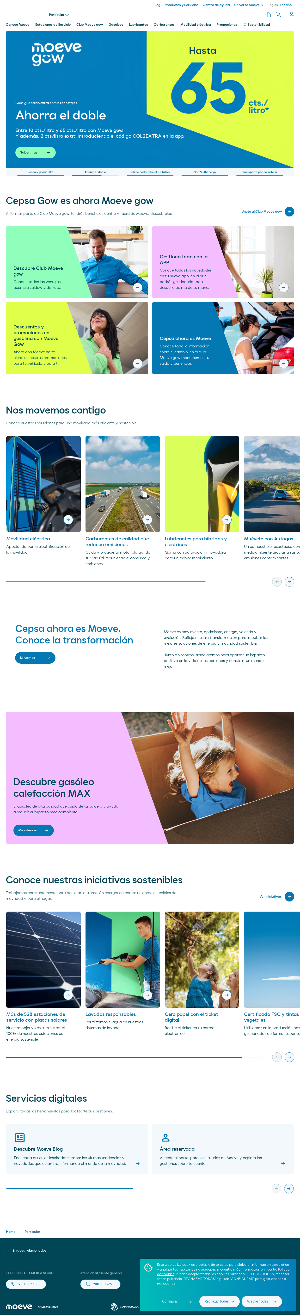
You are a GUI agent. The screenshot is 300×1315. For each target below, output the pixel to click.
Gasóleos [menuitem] (116, 24)
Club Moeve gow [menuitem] (89, 24)
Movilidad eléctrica (28, 539)
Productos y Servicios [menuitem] (181, 5)
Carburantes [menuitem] (164, 24)
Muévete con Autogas (268, 539)
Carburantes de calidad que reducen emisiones (117, 542)
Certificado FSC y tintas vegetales (271, 1017)
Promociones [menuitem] (227, 24)
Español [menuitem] (286, 5)
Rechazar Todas (216, 1301)
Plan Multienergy (204, 173)
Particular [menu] (59, 15)
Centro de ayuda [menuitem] (216, 5)
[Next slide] (289, 582)
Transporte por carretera (259, 173)
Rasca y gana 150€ (40, 173)
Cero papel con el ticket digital (191, 1017)
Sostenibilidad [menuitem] (256, 25)
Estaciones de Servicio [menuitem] (53, 24)
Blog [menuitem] (156, 5)
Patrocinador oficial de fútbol (150, 173)
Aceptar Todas (257, 1301)
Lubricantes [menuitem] (138, 24)
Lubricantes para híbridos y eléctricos (196, 542)
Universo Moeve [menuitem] (249, 5)
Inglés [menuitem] (273, 5)
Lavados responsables (111, 1014)
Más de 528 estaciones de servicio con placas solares (36, 1017)
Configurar (170, 1301)
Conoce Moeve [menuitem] (18, 24)
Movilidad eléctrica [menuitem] (195, 24)
